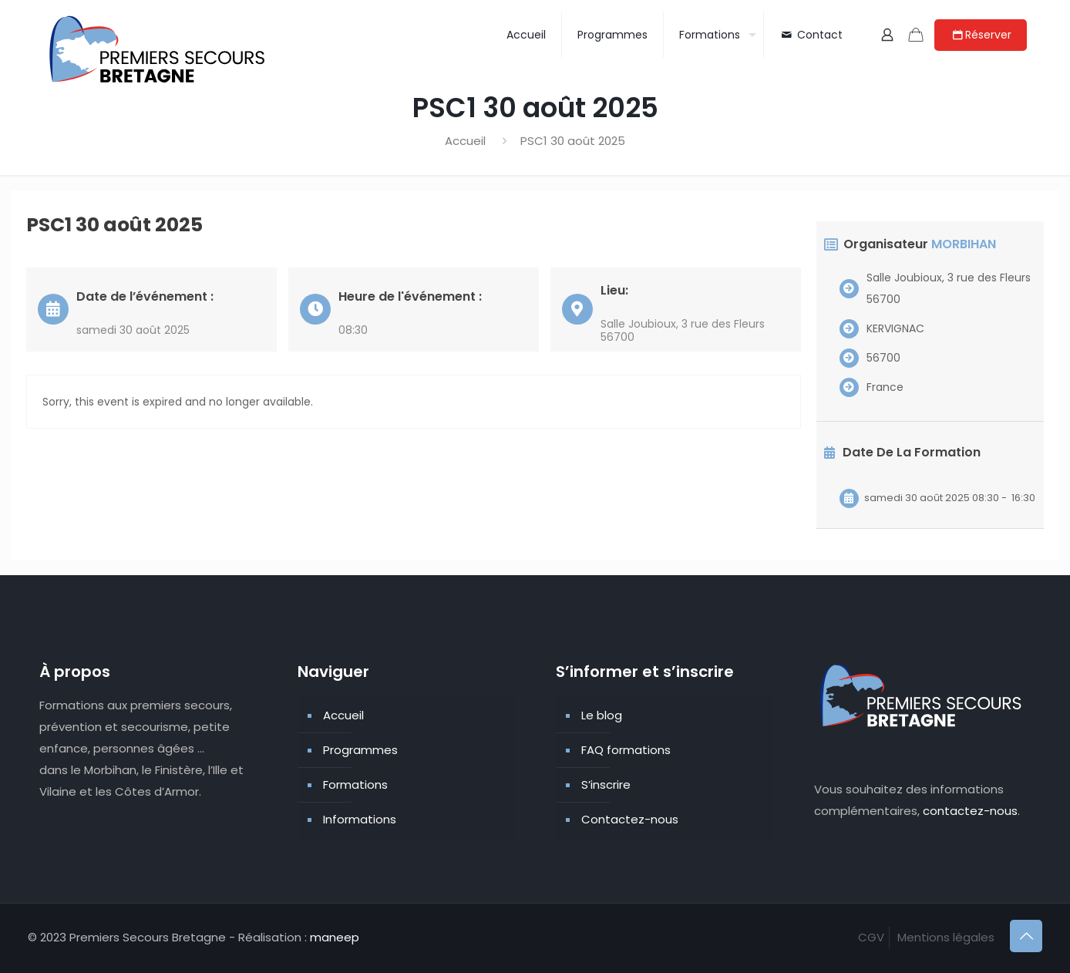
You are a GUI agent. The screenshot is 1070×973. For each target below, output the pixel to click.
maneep (334, 937)
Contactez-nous (629, 819)
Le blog (601, 715)
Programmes (360, 750)
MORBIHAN (963, 244)
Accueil (465, 141)
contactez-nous (970, 811)
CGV (871, 937)
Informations (359, 819)
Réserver (980, 35)
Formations (355, 784)
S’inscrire (606, 784)
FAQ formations (626, 750)
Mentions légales (945, 937)
